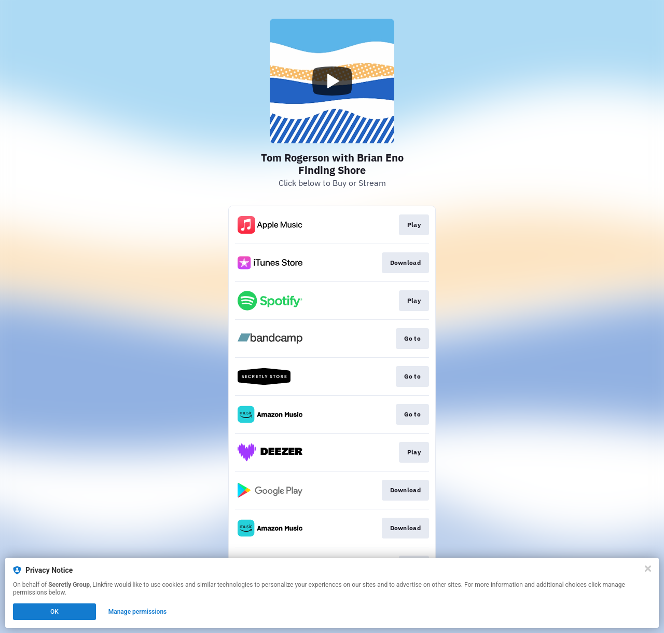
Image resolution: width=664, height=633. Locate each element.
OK (54, 611)
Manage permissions (137, 611)
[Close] (648, 568)
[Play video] (332, 81)
